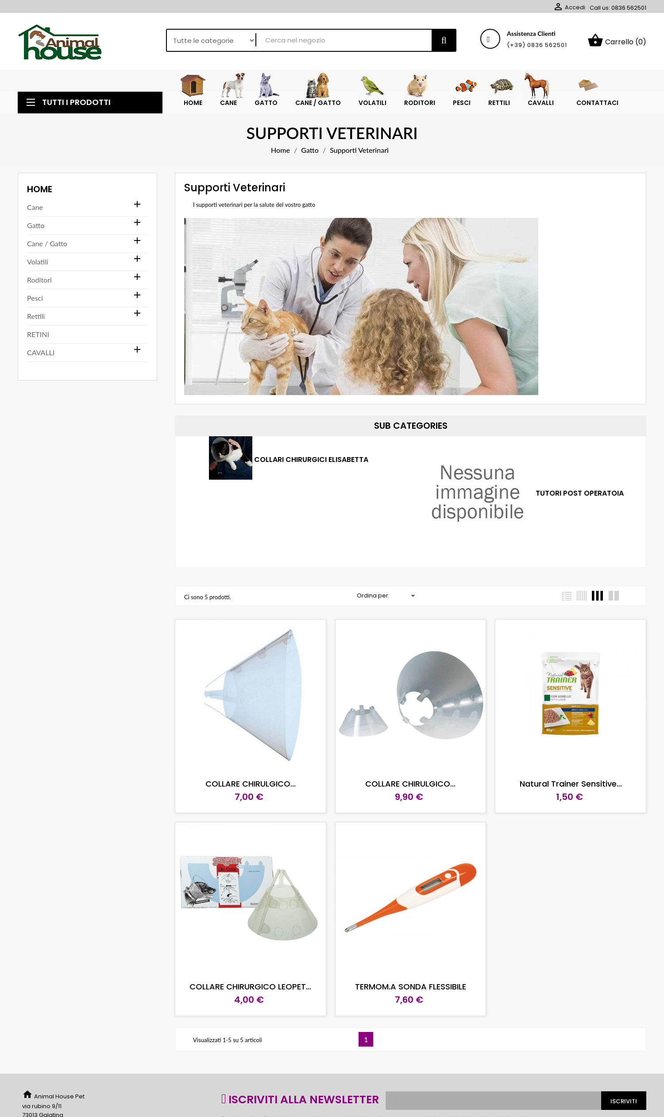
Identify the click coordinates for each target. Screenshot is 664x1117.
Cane (35, 207)
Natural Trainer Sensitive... (571, 783)
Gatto (35, 225)
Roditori (39, 279)
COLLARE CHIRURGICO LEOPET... (250, 986)
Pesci (35, 298)
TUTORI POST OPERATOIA (580, 494)
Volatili (37, 261)
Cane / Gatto (47, 243)
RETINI (38, 334)
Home (39, 189)
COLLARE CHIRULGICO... (250, 783)
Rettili (36, 316)
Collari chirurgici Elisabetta (311, 460)
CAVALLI (40, 352)
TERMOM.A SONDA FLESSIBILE (410, 986)
